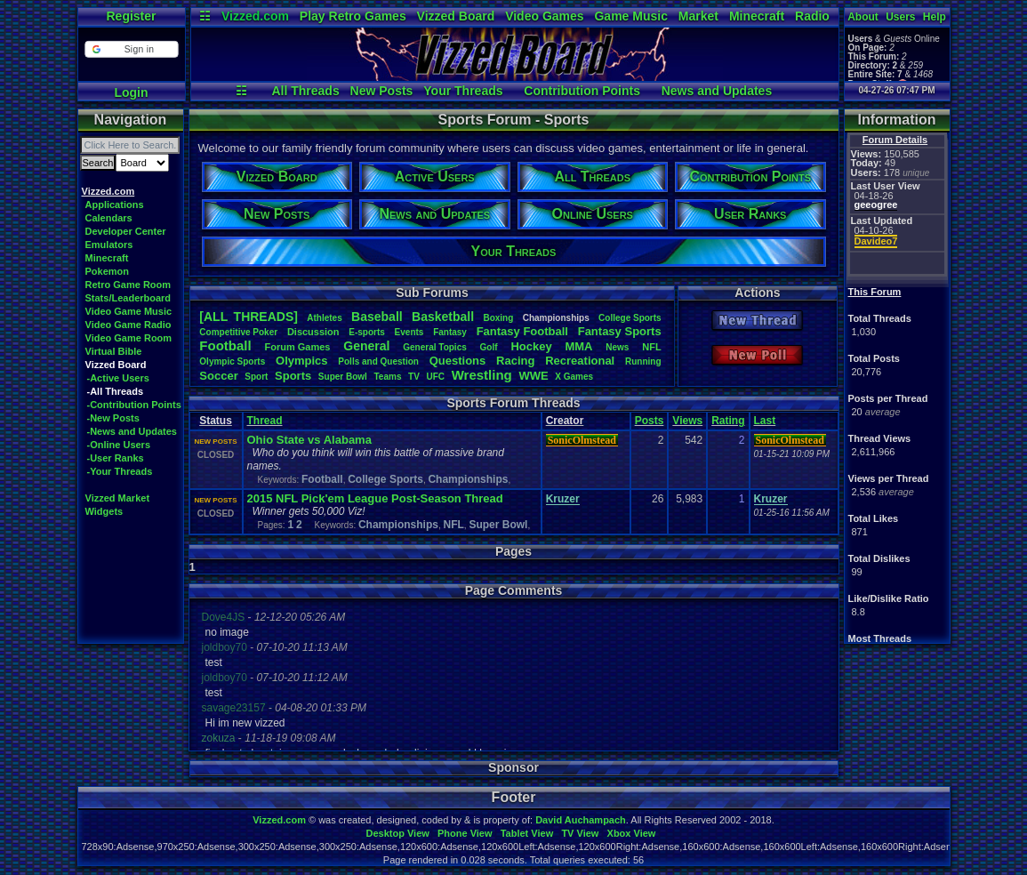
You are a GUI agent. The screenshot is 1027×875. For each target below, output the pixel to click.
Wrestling (482, 374)
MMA (578, 346)
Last (765, 420)
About (863, 17)
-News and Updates (132, 431)
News (617, 347)
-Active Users (118, 378)
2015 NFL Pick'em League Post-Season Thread (375, 498)
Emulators (109, 244)
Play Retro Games (353, 16)
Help (934, 17)
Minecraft (756, 16)
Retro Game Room (128, 284)
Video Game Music (129, 311)
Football (225, 345)
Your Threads (462, 91)
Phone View (465, 833)
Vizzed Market (117, 498)
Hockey (530, 346)
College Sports (385, 479)
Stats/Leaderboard (128, 298)
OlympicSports (232, 361)
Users (900, 17)
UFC (435, 376)
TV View (579, 833)
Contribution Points (582, 91)
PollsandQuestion (378, 361)
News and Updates (717, 91)
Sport (256, 376)
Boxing (498, 318)
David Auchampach (580, 820)
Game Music (630, 16)
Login (131, 92)
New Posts (381, 91)
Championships (468, 479)
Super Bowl (498, 524)
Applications (114, 204)
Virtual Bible (113, 351)
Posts (649, 420)
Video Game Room (129, 338)
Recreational (579, 360)
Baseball (377, 316)
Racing (515, 360)
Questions (457, 360)
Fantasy (450, 332)
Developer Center (125, 231)
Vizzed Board (456, 16)
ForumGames (297, 346)
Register (131, 16)
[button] (131, 49)
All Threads (305, 91)
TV (414, 376)
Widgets (104, 511)
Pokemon (107, 271)
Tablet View (527, 833)
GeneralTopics (435, 347)
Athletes (324, 318)
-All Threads (115, 391)
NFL (651, 346)
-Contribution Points (134, 404)
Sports (293, 375)
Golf (489, 347)
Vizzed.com (255, 16)
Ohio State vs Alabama (309, 439)
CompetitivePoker (238, 332)
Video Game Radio (128, 324)
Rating (727, 420)
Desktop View (397, 833)
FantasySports (620, 331)
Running (643, 361)
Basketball (443, 316)
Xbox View (631, 833)
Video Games (544, 16)
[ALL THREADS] (248, 316)
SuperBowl (342, 376)
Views (687, 420)
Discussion (313, 331)
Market (698, 16)
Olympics (302, 360)
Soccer (218, 375)
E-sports (367, 332)
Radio (812, 16)
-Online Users (119, 444)
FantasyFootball (522, 331)
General (366, 346)
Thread (265, 420)
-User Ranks (115, 458)
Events (409, 332)
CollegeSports (630, 318)
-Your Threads (120, 471)
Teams (388, 376)
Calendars (108, 218)
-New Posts (113, 418)
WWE (533, 375)
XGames (574, 376)
